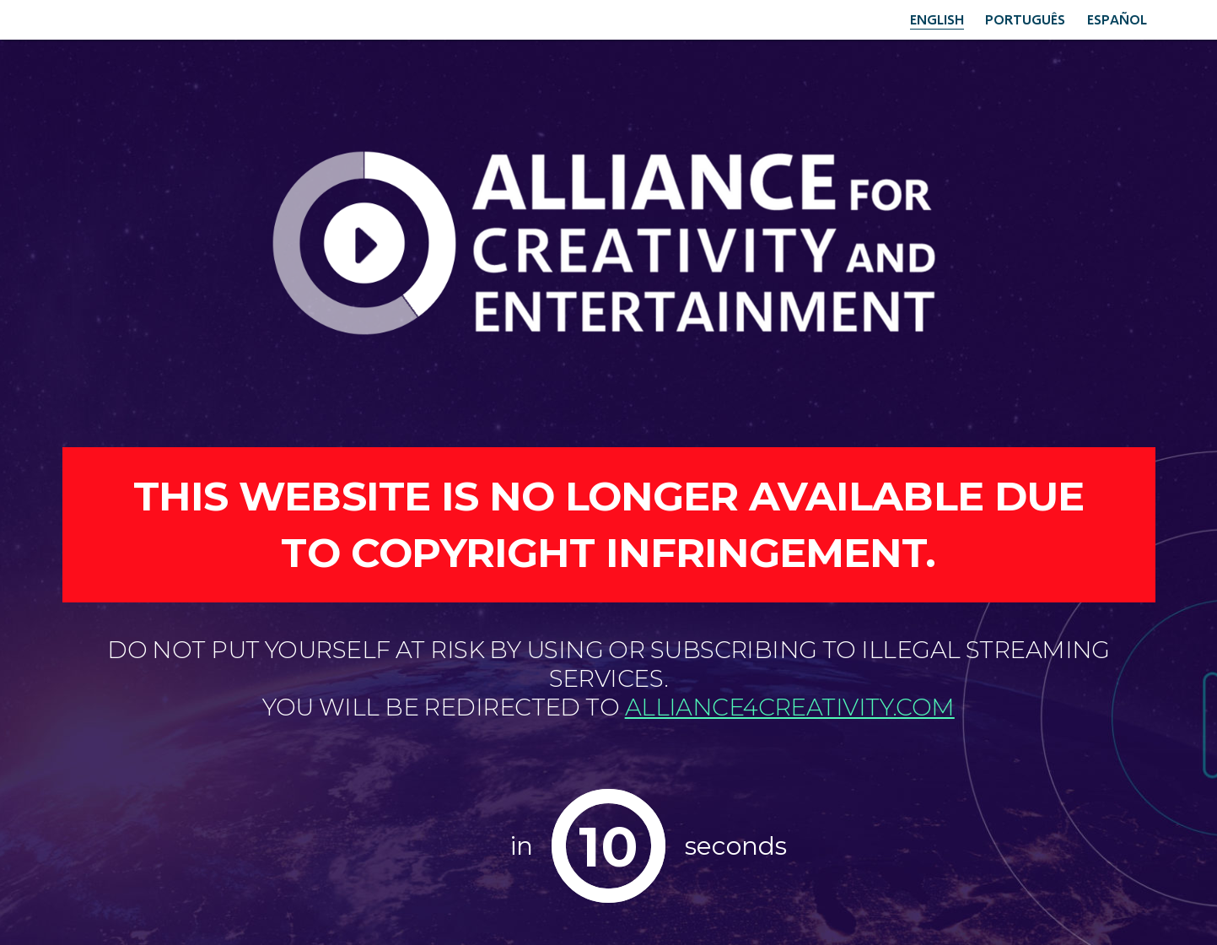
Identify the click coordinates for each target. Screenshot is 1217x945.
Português (1025, 19)
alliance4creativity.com (790, 707)
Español (1117, 19)
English (937, 19)
